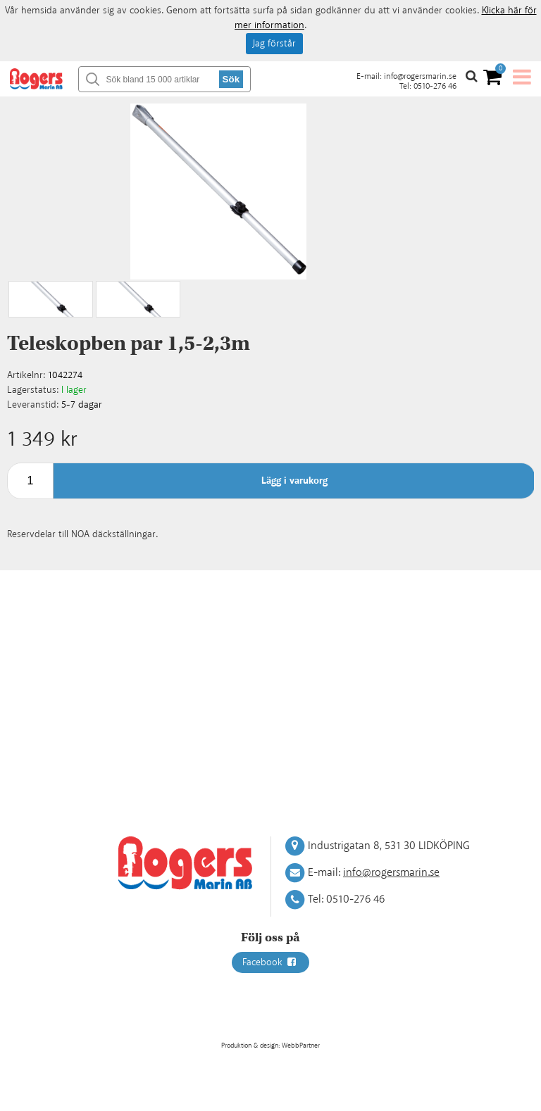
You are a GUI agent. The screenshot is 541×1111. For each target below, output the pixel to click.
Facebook (270, 962)
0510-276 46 (434, 86)
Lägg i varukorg (294, 481)
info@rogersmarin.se (420, 76)
